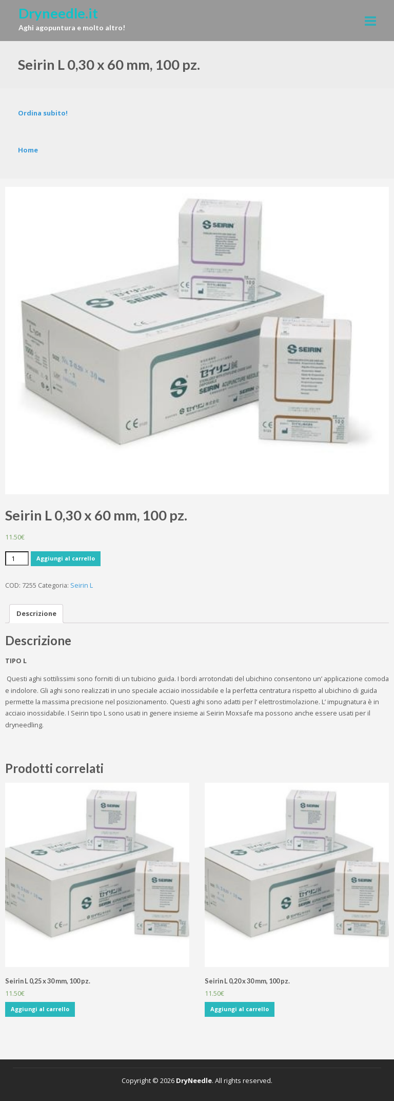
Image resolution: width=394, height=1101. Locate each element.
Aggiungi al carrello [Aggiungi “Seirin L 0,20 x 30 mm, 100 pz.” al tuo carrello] (239, 1009)
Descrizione (36, 613)
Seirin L (81, 585)
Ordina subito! (43, 113)
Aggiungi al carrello (65, 558)
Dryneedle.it (58, 13)
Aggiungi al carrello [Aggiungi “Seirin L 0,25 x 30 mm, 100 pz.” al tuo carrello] (40, 1009)
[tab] (36, 613)
